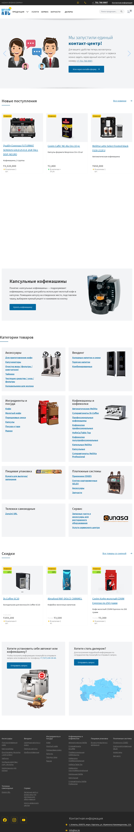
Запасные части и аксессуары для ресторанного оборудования (81, 518)
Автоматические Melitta (84, 408)
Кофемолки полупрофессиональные (85, 439)
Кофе (8, 408)
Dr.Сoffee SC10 (11, 598)
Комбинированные (82, 366)
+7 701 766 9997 (84, 60)
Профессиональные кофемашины (82, 419)
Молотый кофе (13, 413)
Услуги (35, 11)
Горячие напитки (81, 361)
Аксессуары (78, 488)
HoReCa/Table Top (81, 432)
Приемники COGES (82, 476)
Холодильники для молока (19, 385)
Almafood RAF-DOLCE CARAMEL (65, 598)
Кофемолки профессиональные (82, 427)
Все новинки (119, 100)
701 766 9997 (100, 2)
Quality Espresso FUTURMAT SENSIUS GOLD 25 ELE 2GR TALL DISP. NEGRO (20, 150)
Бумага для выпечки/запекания (99, 743)
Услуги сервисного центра (86, 527)
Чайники (9, 373)
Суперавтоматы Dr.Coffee (85, 413)
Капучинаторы (13, 361)
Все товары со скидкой (114, 553)
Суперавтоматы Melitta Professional (84, 455)
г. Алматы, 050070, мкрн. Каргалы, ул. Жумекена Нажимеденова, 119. (100, 824)
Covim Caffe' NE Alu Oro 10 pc (64, 145)
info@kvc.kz (74, 830)
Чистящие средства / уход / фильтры (10, 763)
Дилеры (69, 11)
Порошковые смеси (15, 417)
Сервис (44, 11)
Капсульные (78, 449)
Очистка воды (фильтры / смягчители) (11, 753)
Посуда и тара (12, 426)
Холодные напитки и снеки (86, 357)
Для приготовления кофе (18, 357)
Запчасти (55, 11)
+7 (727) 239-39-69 (48, 658)
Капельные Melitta (82, 444)
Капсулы (9, 421)
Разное (9, 430)
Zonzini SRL (11, 513)
